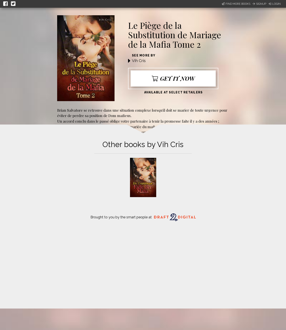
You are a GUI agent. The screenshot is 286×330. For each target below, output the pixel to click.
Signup (259, 3)
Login (274, 3)
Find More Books (236, 3)
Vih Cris (139, 60)
